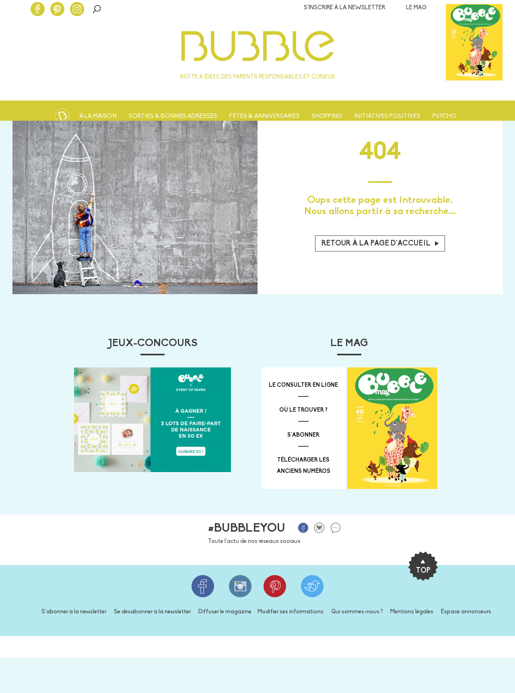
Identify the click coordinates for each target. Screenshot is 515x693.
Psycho (444, 116)
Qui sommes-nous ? (357, 612)
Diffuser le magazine (224, 612)
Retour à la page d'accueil (380, 244)
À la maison (98, 116)
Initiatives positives (387, 116)
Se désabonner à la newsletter (152, 612)
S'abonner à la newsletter (73, 612)
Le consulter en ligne (303, 385)
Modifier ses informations (290, 612)
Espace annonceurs (466, 612)
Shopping (327, 116)
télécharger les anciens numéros (303, 465)
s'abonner (303, 435)
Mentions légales (411, 612)
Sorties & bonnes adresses (173, 116)
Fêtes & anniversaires (264, 116)
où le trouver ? (303, 410)
